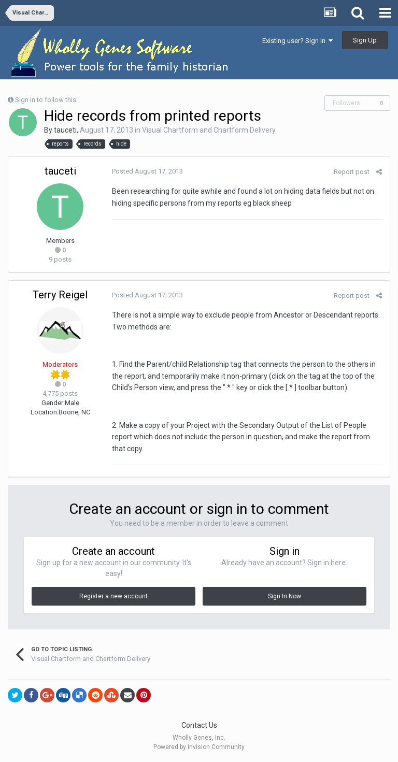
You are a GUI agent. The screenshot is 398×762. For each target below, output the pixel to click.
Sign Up (365, 40)
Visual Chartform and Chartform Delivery (209, 130)
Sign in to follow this (45, 100)
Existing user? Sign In (297, 41)
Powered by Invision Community (199, 747)
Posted (147, 171)
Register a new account (113, 596)
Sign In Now (284, 596)
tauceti (65, 130)
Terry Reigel (60, 295)
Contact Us (199, 725)
